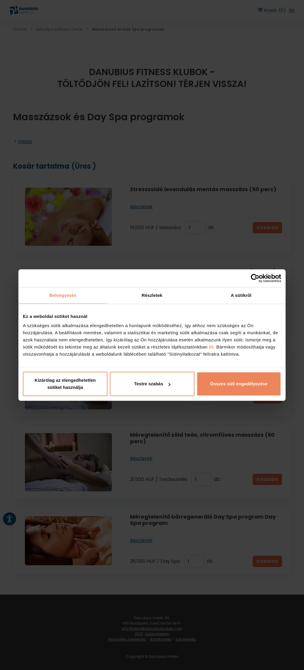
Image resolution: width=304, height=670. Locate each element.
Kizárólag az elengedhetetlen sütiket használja (65, 384)
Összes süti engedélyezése (238, 383)
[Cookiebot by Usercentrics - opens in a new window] (255, 278)
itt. (211, 346)
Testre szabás (152, 383)
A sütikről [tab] (241, 295)
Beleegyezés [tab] (62, 295)
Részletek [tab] (152, 295)
